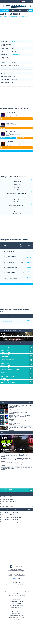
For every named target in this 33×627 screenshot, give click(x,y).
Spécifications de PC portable (16, 601)
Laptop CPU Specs (13, 16)
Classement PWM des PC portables (16, 595)
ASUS (20, 10)
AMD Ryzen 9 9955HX (22, 16)
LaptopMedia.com (3, 16)
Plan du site (16, 619)
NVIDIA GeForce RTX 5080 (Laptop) (10, 514)
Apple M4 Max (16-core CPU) (10, 272)
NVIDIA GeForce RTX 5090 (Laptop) (10, 512)
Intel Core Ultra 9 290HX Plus (10, 278)
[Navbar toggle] (2, 6)
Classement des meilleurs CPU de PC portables (16, 584)
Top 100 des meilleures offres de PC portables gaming (16, 591)
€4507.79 (29, 251)
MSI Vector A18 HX (7, 321)
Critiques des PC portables (16, 605)
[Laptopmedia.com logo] (16, 6)
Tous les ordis (4, 10)
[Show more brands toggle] (31, 10)
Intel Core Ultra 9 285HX (17, 497)
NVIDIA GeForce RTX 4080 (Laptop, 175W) (11, 522)
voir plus (30, 402)
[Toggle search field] (30, 6)
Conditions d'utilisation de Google (16, 615)
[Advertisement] (16, 28)
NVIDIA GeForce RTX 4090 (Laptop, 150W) (11, 517)
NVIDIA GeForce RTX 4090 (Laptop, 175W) (11, 519)
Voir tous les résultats (16, 151)
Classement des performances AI (16, 589)
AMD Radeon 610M (16, 54)
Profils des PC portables (16, 607)
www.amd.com (15, 73)
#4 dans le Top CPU (16, 41)
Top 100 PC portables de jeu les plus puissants (16, 593)
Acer (13, 10)
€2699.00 (29, 267)
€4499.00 (29, 257)
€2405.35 (29, 262)
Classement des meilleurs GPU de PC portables (16, 587)
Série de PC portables (16, 603)
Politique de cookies (16, 613)
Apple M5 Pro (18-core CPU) (10, 267)
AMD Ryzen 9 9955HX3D (9, 251)
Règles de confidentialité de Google (16, 617)
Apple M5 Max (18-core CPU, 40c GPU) (10, 257)
